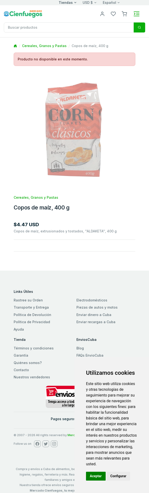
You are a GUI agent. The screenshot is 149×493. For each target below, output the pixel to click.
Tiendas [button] (66, 2)
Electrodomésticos (91, 300)
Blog (80, 348)
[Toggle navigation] (136, 14)
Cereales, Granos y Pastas (44, 46)
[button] (124, 13)
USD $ (88, 2)
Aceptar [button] (96, 476)
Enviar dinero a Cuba (93, 315)
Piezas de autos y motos (97, 307)
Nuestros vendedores (32, 377)
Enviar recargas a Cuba (95, 322)
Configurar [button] (118, 476)
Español (109, 2)
